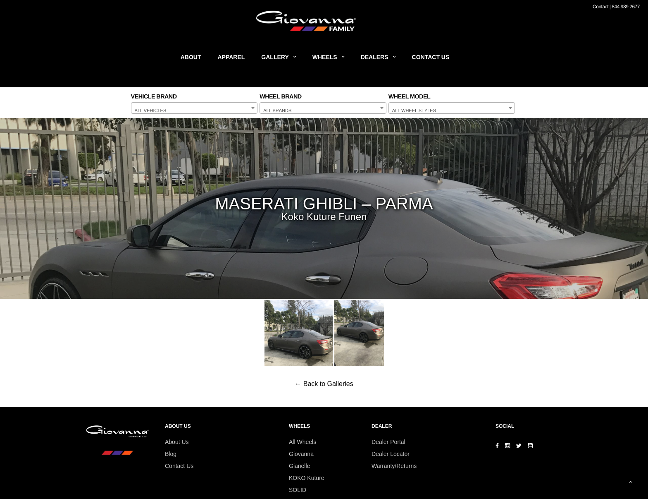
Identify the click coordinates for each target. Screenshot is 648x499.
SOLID (297, 490)
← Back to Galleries (324, 383)
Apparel (231, 57)
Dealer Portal (388, 442)
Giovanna (301, 454)
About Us (177, 442)
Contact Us (431, 57)
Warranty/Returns (394, 466)
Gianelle (299, 466)
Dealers (374, 57)
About (191, 57)
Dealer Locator (391, 454)
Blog (170, 454)
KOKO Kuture (306, 478)
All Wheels (302, 442)
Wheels (324, 57)
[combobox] (194, 108)
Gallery (274, 57)
